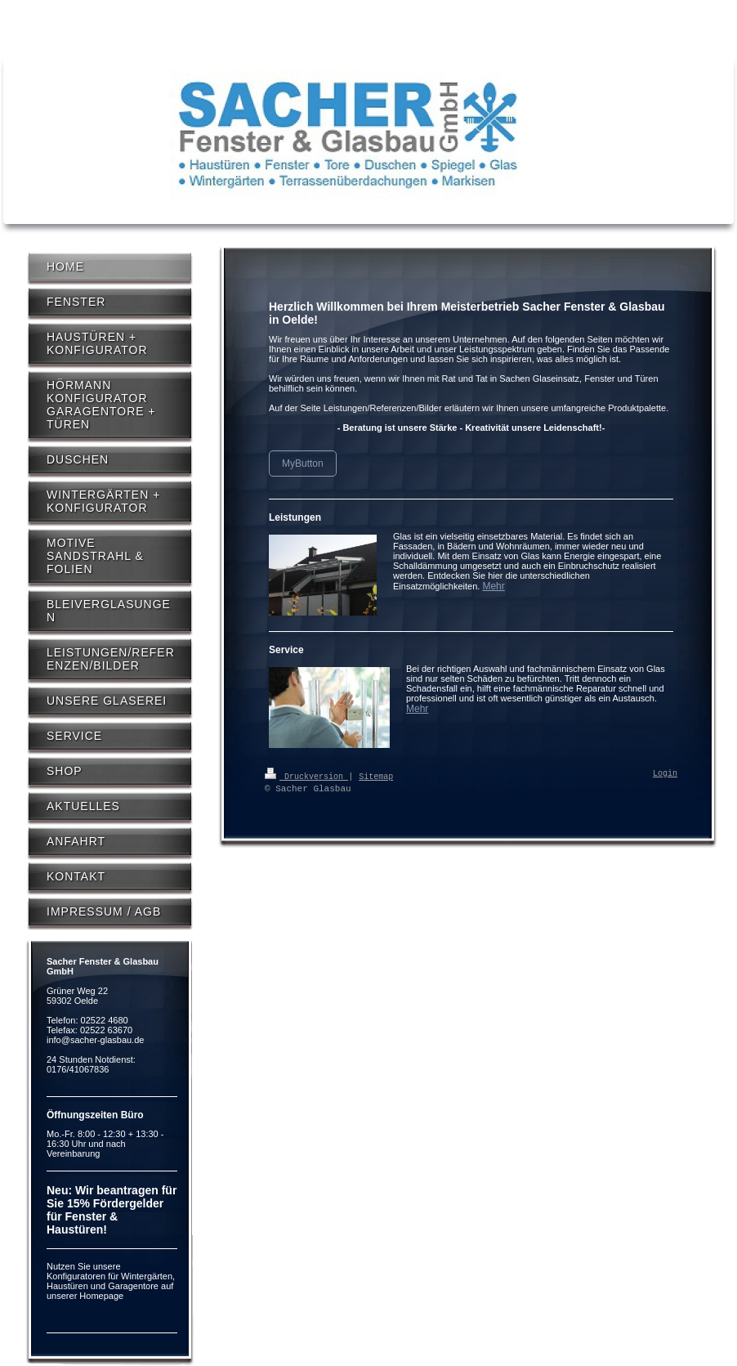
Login (665, 774)
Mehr (493, 586)
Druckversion (306, 776)
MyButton (303, 463)
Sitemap (376, 776)
